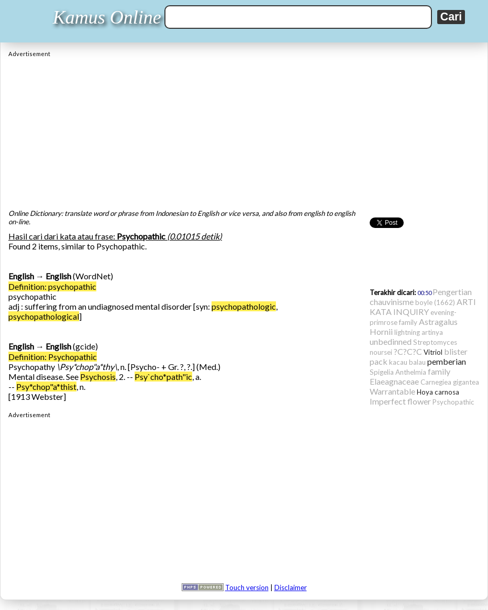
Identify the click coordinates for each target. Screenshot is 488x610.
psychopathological (43, 316)
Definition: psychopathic (52, 286)
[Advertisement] (244, 130)
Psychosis (98, 377)
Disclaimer (290, 587)
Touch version (247, 587)
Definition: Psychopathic (52, 357)
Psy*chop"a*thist (46, 386)
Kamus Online (107, 17)
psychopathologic (244, 306)
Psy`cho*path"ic (163, 377)
